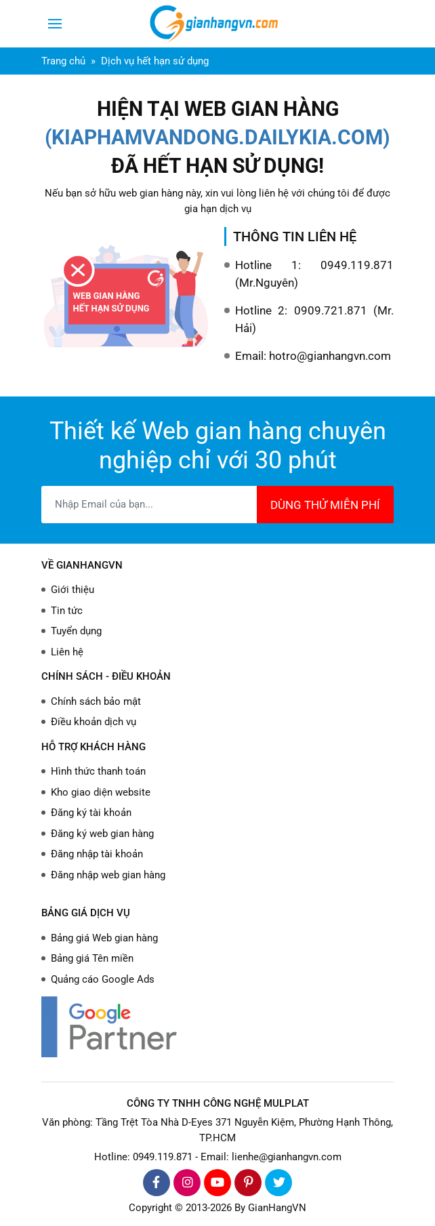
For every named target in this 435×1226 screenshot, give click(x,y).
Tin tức (67, 611)
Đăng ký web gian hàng (102, 833)
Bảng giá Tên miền (92, 958)
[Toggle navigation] (55, 23)
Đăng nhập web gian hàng (108, 875)
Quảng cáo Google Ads (102, 979)
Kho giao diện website (100, 792)
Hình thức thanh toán (98, 771)
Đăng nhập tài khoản (97, 854)
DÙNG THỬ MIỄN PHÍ (325, 505)
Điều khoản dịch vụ (93, 722)
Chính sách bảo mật (96, 701)
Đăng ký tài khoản (91, 812)
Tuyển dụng (76, 631)
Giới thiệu (72, 590)
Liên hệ (67, 652)
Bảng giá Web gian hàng (104, 938)
